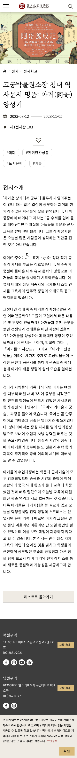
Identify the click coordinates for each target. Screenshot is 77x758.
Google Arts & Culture (29, 662)
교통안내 (64, 644)
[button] (60, 6)
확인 (66, 751)
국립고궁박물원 (34, 6)
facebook (6, 662)
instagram (14, 662)
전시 (14, 71)
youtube (22, 662)
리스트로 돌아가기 (38, 596)
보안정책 (52, 741)
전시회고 (30, 71)
